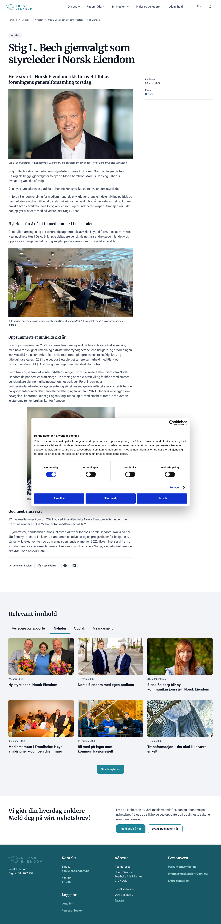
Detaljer (175, 487)
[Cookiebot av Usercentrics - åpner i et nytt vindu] (171, 423)
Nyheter (39, 20)
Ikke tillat (59, 498)
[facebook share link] (65, 565)
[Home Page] (19, 7)
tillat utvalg (110, 498)
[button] (73, 7)
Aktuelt (25, 20)
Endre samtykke (178, 880)
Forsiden (12, 20)
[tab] (29, 628)
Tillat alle (162, 498)
